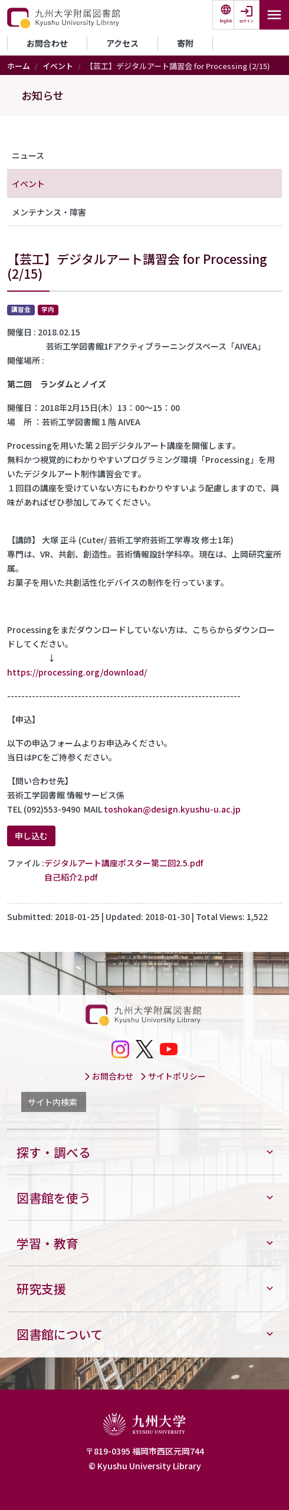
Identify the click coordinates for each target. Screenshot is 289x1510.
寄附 (185, 43)
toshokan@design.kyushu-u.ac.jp (172, 809)
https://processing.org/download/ (77, 672)
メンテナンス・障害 (49, 212)
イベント (57, 65)
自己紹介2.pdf (70, 877)
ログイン (246, 21)
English (226, 21)
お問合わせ (47, 43)
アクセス (122, 43)
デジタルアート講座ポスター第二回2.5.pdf (123, 863)
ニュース (28, 155)
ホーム (18, 65)
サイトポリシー (173, 1076)
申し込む (31, 836)
